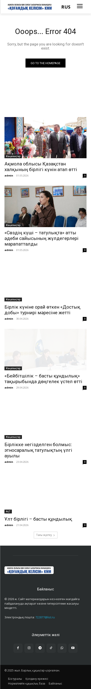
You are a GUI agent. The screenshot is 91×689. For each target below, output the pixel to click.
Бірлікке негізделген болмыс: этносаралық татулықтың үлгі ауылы (38, 450)
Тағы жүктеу (45, 535)
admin (8, 175)
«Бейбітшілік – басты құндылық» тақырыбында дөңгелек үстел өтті (43, 378)
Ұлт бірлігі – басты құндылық (38, 519)
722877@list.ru (45, 617)
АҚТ (8, 511)
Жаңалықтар (13, 156)
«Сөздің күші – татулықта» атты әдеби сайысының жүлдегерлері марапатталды (41, 238)
